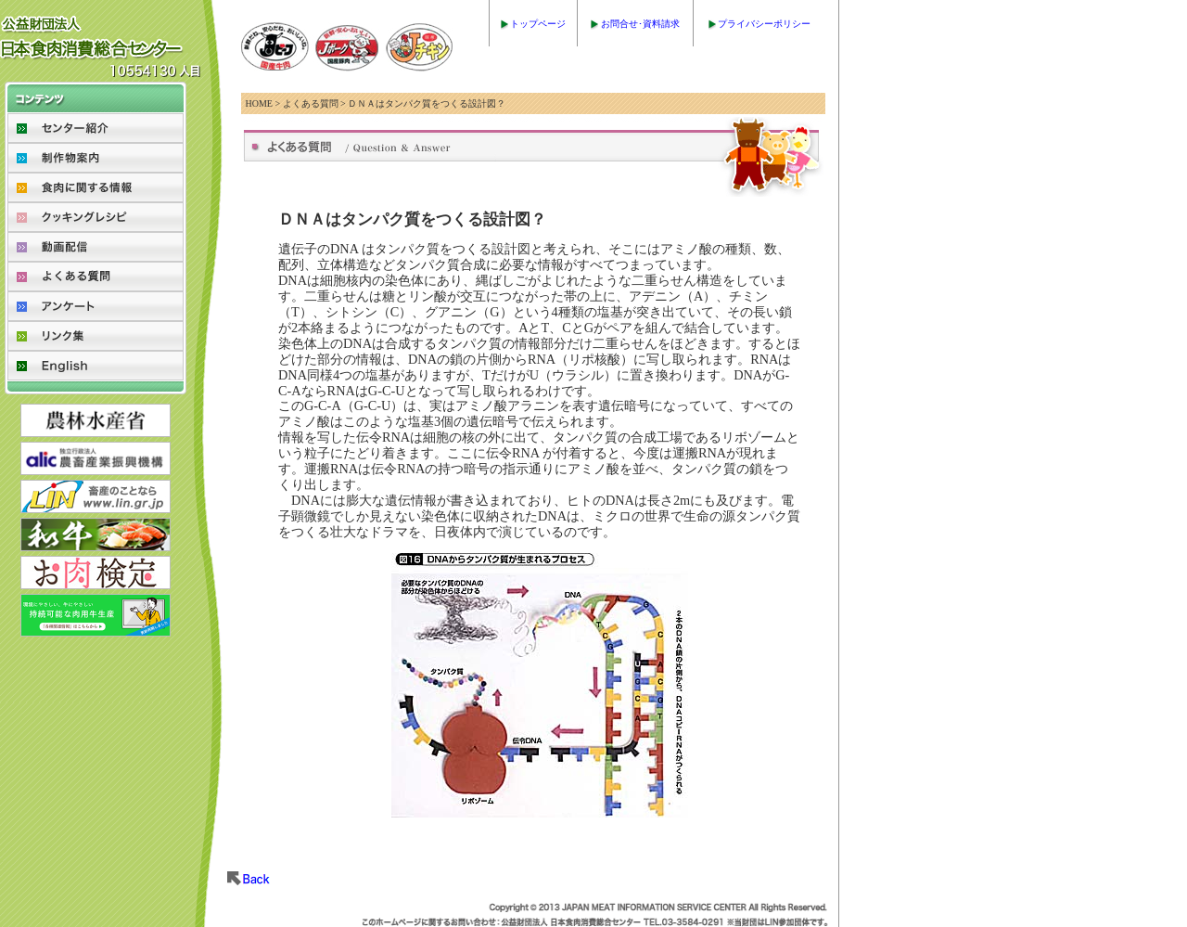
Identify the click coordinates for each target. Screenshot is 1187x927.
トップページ (538, 24)
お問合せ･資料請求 (640, 24)
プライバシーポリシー (764, 24)
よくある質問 (310, 103)
